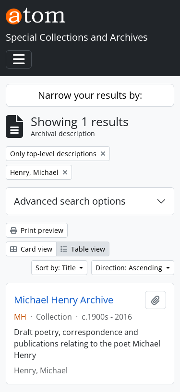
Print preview (36, 230)
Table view (82, 249)
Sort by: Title (57, 267)
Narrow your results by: (90, 95)
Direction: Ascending (130, 267)
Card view (31, 249)
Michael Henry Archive (63, 300)
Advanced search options (70, 201)
